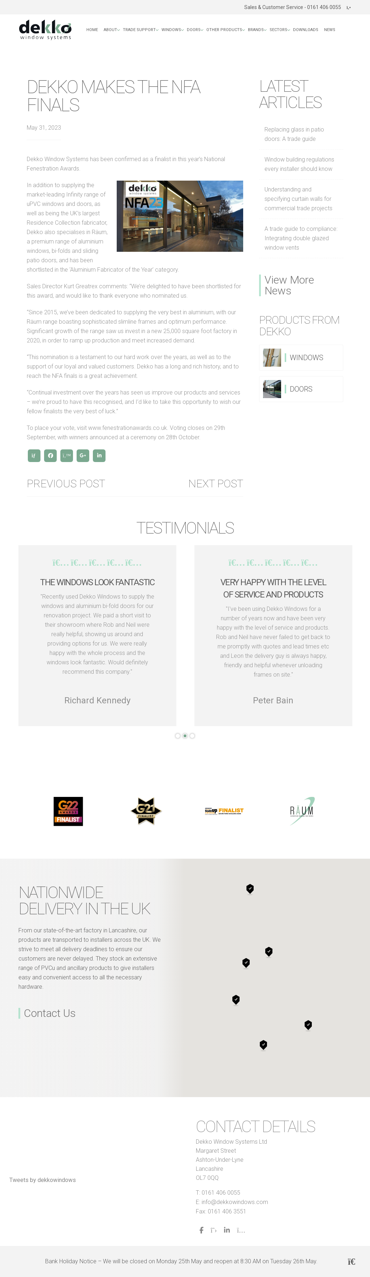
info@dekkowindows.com (235, 1202)
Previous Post (66, 483)
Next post (215, 483)
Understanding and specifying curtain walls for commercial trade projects (298, 199)
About (110, 29)
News (329, 29)
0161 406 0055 (221, 1192)
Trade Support (139, 29)
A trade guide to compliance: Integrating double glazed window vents (300, 238)
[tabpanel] (97, 635)
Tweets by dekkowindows (42, 1180)
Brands (256, 29)
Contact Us (50, 1013)
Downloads (305, 29)
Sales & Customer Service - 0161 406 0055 (297, 7)
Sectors (278, 29)
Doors (194, 29)
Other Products (224, 29)
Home (92, 29)
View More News (289, 285)
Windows (171, 29)
